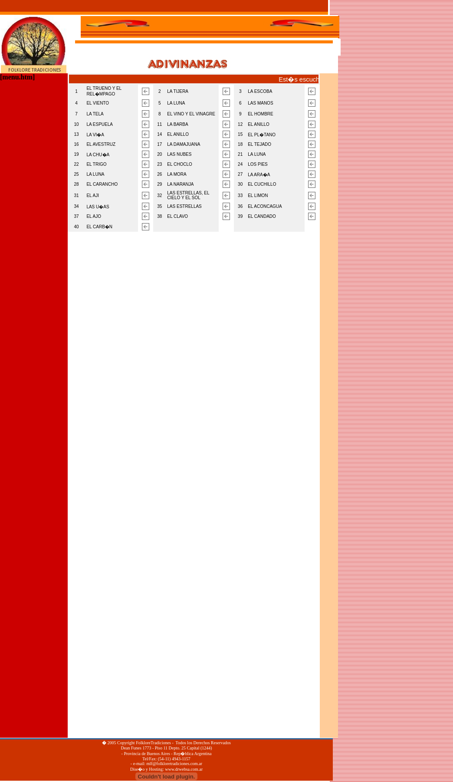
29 (159, 184)
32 (159, 195)
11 (159, 124)
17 (159, 144)
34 (76, 206)
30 (240, 184)
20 (159, 154)
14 (159, 134)
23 (159, 164)
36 (240, 206)
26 (159, 174)
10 (76, 124)
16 (76, 144)
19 (76, 154)
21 (240, 154)
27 (240, 174)
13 (76, 134)
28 (76, 184)
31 (76, 195)
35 (159, 206)
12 (240, 124)
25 (76, 174)
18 (240, 144)
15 (240, 134)
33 (240, 195)
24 (240, 164)
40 (76, 226)
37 (76, 216)
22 (76, 164)
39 (240, 216)
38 (159, 216)
